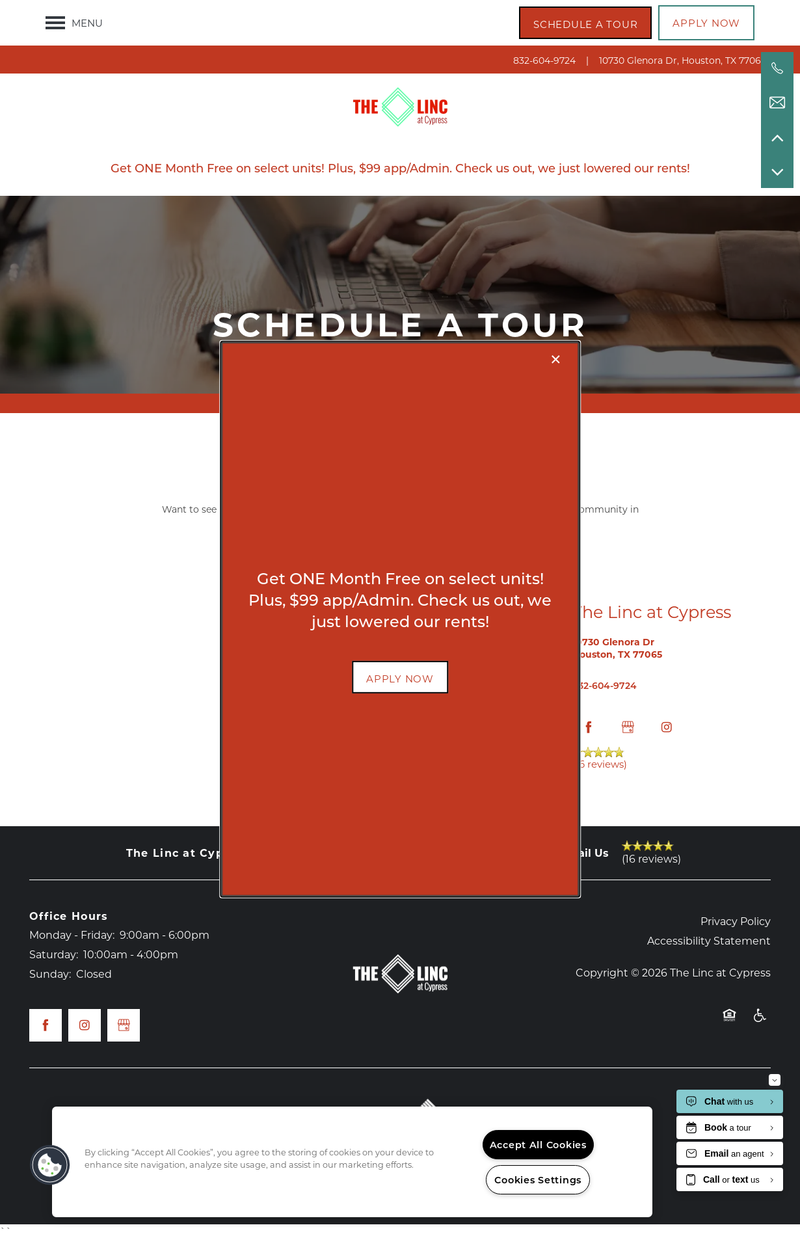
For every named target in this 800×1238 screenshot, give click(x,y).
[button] (400, 677)
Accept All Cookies (538, 1144)
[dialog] (400, 618)
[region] (352, 1162)
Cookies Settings (537, 1180)
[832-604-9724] (777, 68)
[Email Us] (777, 103)
